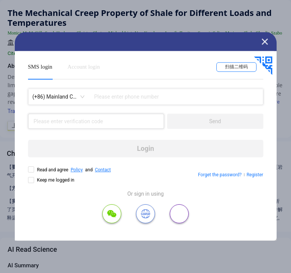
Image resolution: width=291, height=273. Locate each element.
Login (145, 148)
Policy (76, 170)
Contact (103, 170)
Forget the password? (220, 174)
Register (255, 174)
